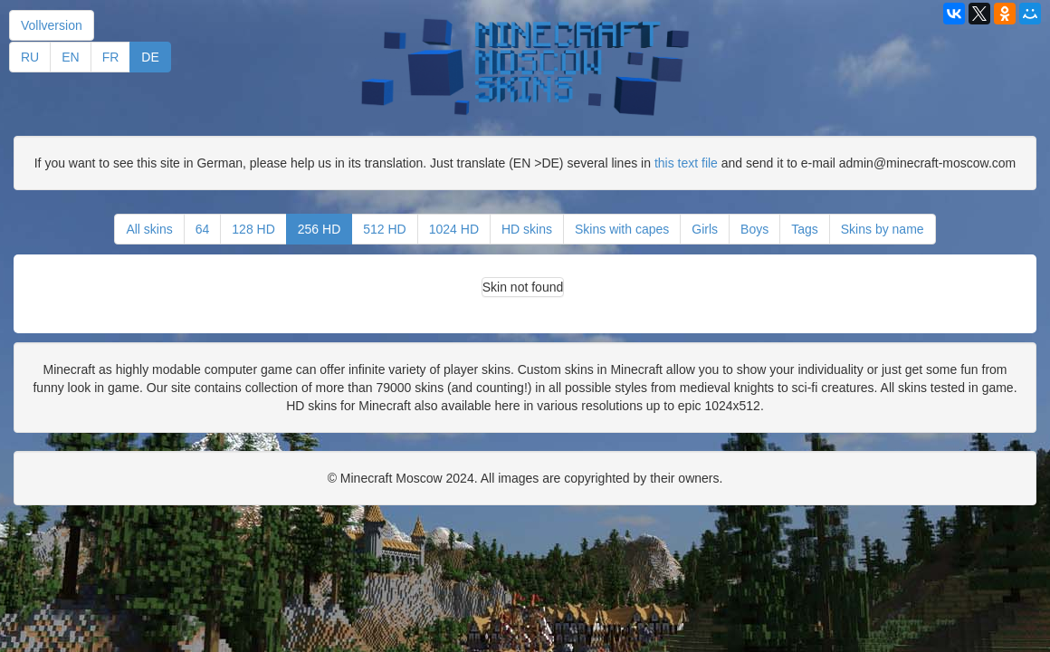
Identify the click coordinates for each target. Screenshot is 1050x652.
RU (30, 57)
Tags (804, 229)
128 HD (253, 229)
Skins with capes (622, 229)
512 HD (384, 229)
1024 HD (454, 229)
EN (70, 57)
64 (203, 229)
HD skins (526, 229)
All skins (149, 229)
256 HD (319, 229)
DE (149, 57)
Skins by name (882, 229)
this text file (686, 163)
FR (110, 57)
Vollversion (51, 25)
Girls (705, 229)
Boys (754, 229)
